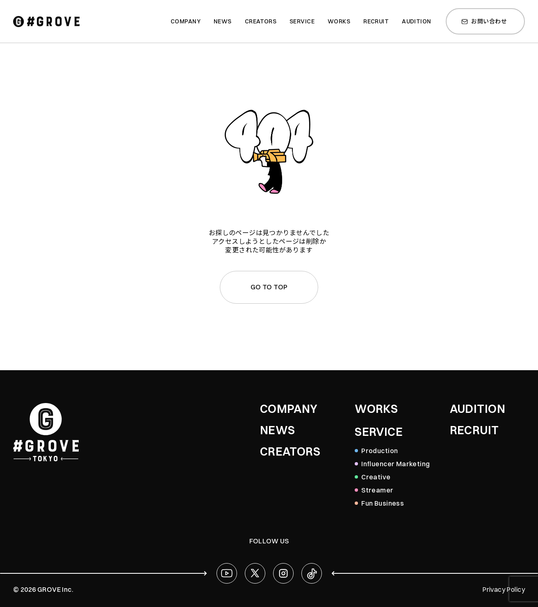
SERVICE (379, 431)
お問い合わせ (484, 21)
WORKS (376, 409)
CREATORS (290, 451)
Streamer (377, 490)
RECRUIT (474, 430)
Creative (375, 477)
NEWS (277, 430)
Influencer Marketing (395, 463)
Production (379, 450)
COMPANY (289, 409)
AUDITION (477, 409)
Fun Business (382, 503)
